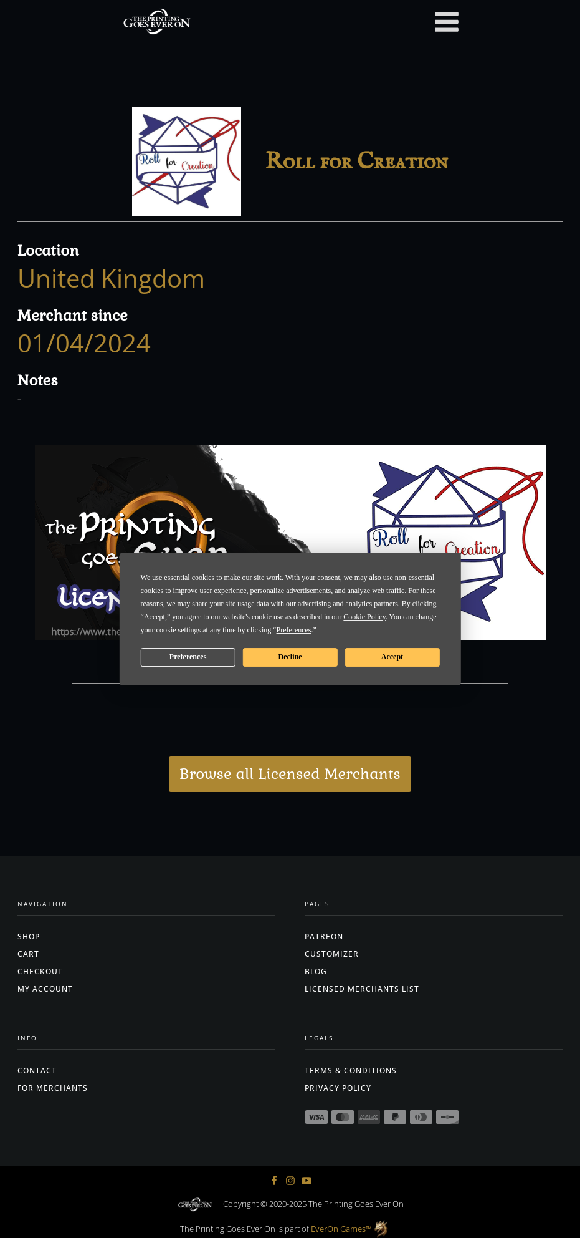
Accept (392, 656)
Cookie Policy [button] (364, 616)
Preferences (188, 656)
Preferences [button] (294, 630)
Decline (290, 656)
